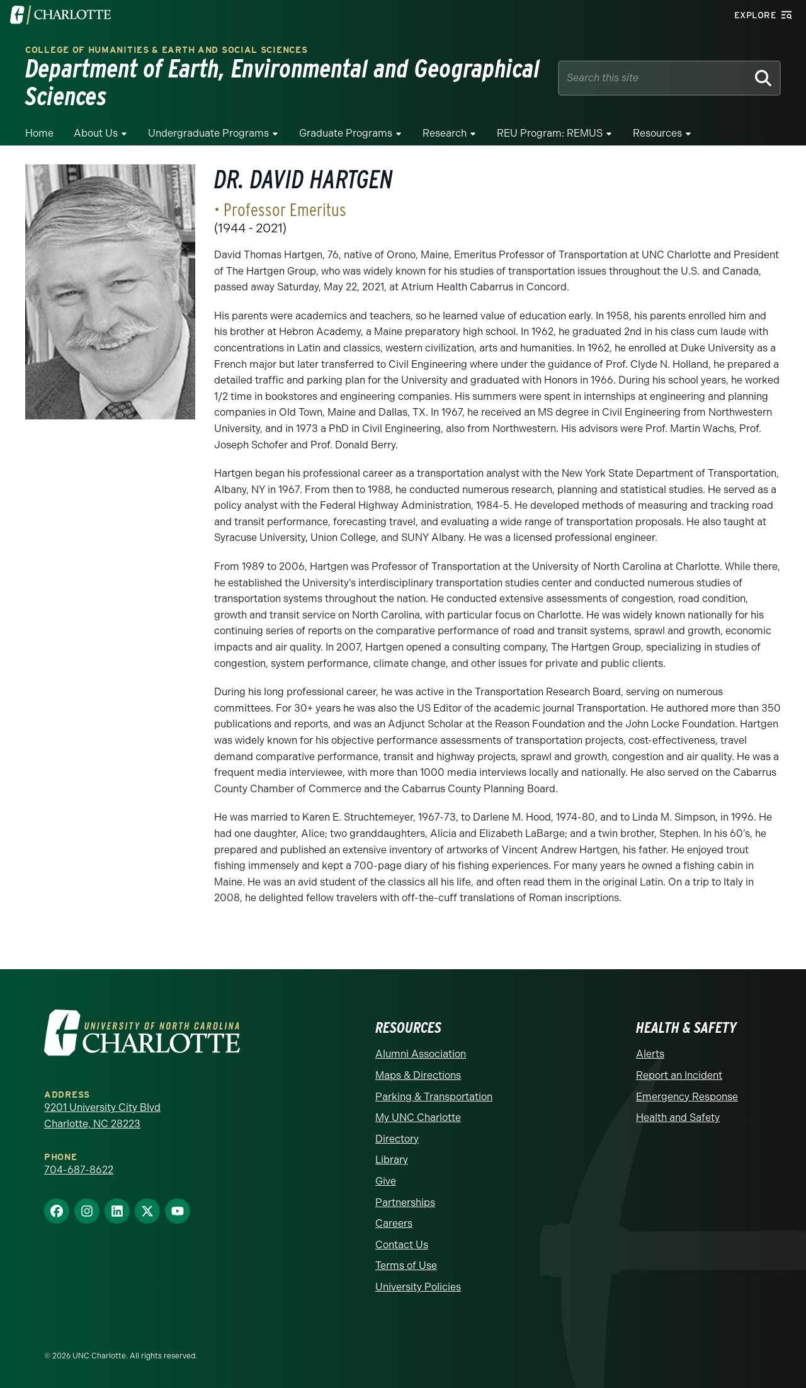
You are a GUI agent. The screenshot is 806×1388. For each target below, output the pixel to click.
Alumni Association (420, 1054)
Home (39, 133)
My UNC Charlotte (418, 1117)
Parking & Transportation (433, 1097)
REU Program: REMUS (550, 133)
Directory (397, 1139)
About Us (96, 133)
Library (391, 1160)
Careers (393, 1223)
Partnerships (405, 1203)
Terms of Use (406, 1265)
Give (385, 1181)
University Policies (418, 1287)
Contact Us (401, 1245)
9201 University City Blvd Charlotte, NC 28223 (102, 1115)
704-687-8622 (78, 1170)
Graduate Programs (345, 133)
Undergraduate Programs (208, 133)
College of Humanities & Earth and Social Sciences (166, 50)
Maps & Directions (418, 1075)
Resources (657, 133)
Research (445, 133)
